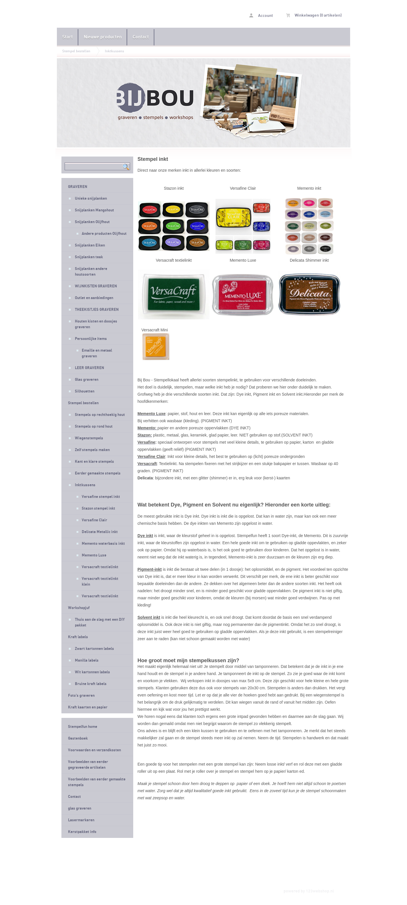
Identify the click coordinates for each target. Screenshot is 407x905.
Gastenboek (78, 738)
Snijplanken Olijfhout (92, 222)
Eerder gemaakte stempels (98, 473)
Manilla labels (87, 660)
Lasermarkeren (81, 820)
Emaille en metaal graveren (97, 353)
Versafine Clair (94, 520)
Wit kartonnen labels (92, 672)
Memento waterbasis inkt (103, 544)
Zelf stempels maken (92, 450)
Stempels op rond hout (94, 427)
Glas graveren (86, 380)
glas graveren (79, 808)
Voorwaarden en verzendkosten (94, 750)
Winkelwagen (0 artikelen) (314, 15)
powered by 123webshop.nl (309, 891)
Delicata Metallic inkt (100, 532)
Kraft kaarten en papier (87, 707)
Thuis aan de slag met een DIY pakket (100, 622)
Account (261, 15)
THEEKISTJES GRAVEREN (97, 310)
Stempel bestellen (76, 51)
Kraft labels (78, 637)
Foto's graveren (81, 696)
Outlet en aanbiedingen (94, 298)
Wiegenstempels (89, 438)
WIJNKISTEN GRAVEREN (96, 286)
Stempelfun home (82, 727)
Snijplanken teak (89, 257)
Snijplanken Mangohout (94, 210)
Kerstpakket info (82, 832)
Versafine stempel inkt (101, 497)
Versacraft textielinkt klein (100, 581)
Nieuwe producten (103, 37)
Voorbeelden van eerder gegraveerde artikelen (88, 765)
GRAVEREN (77, 187)
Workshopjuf (78, 608)
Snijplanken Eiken (90, 245)
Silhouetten (84, 391)
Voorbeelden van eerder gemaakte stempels (96, 782)
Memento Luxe (94, 555)
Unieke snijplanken (91, 199)
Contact (141, 37)
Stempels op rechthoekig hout (100, 415)
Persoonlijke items (91, 339)
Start (67, 37)
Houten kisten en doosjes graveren (96, 324)
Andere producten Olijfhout (104, 234)
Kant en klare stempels (94, 462)
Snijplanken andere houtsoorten (91, 272)
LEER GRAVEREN (89, 368)
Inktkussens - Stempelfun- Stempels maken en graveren (130, 14)
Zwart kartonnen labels (94, 649)
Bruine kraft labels (91, 684)
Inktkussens (114, 51)
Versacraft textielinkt (100, 567)
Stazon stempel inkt (98, 508)
